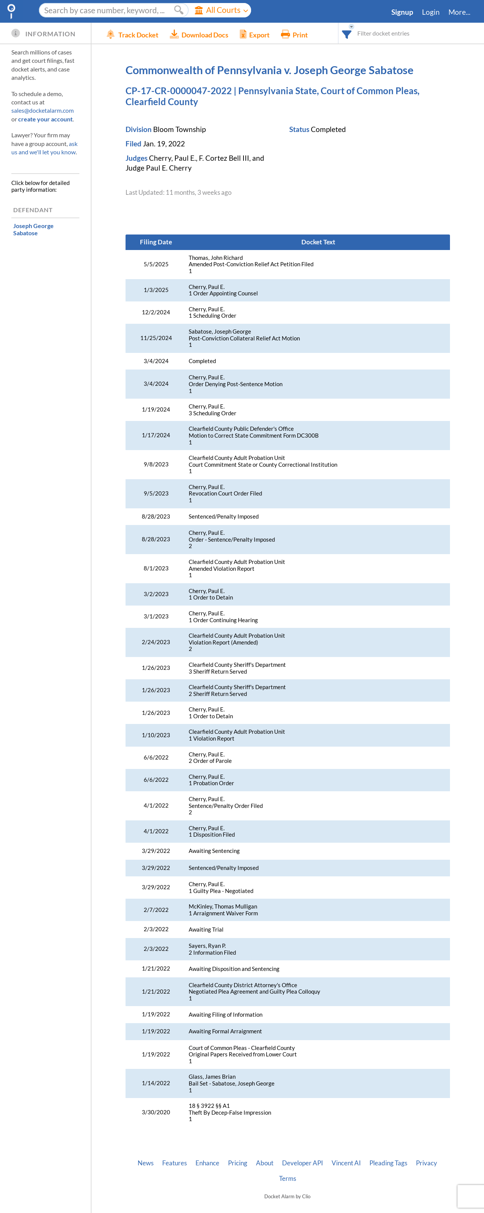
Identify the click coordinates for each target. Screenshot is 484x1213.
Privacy (426, 1163)
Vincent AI (346, 1163)
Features (174, 1163)
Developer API (302, 1163)
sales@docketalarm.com (42, 110)
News (146, 1163)
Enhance (207, 1163)
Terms (287, 1178)
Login (431, 12)
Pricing (237, 1163)
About (264, 1163)
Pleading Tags (388, 1163)
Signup (402, 12)
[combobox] (347, 33)
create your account (45, 119)
